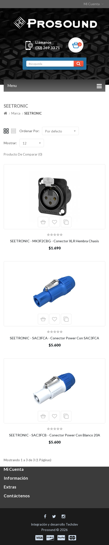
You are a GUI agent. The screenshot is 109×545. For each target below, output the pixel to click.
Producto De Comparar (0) (23, 154)
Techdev (72, 524)
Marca (15, 113)
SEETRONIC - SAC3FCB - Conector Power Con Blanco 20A (54, 435)
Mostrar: (10, 143)
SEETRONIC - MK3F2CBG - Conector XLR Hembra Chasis (54, 241)
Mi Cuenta (94, 4)
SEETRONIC (33, 113)
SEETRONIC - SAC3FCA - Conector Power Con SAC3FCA (54, 338)
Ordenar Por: (29, 131)
